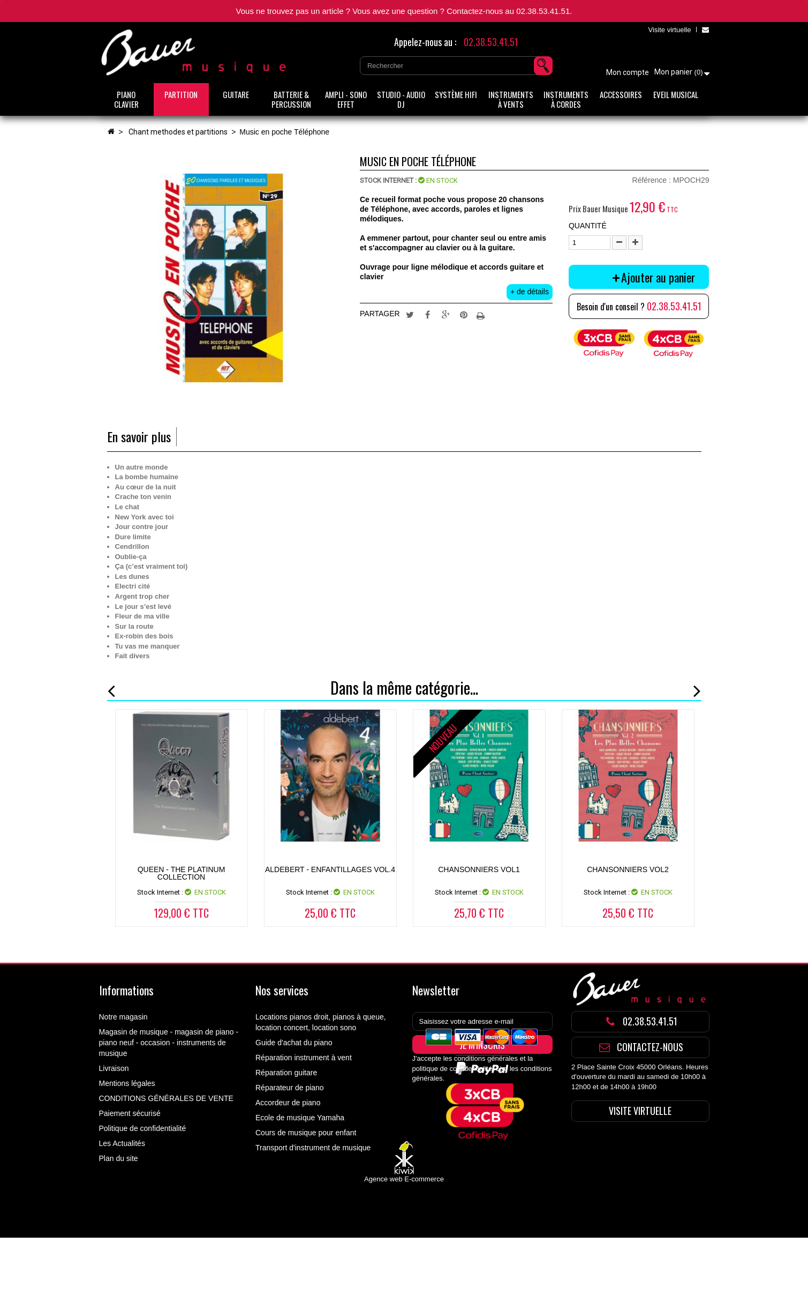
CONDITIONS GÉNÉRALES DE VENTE (166, 1098)
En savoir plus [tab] (139, 436)
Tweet (409, 314)
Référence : (651, 180)
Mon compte (627, 72)
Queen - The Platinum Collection (181, 873)
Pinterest (463, 314)
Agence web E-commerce (404, 1243)
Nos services (281, 990)
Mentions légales (127, 1083)
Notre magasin (123, 1017)
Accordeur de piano (287, 1102)
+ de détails (529, 291)
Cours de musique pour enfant (305, 1132)
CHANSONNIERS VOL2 (627, 869)
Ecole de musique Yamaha (299, 1117)
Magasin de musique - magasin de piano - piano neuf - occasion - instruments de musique (169, 1043)
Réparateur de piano (289, 1087)
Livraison (114, 1068)
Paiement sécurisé (130, 1113)
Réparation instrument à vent (303, 1057)
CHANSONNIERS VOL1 (478, 869)
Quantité (588, 225)
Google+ (446, 314)
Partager (427, 314)
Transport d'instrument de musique (313, 1147)
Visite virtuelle (669, 30)
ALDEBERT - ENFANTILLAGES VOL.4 (330, 869)
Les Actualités (122, 1143)
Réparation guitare (286, 1072)
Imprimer (482, 314)
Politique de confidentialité (142, 1128)
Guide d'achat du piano (294, 1042)
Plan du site (118, 1158)
